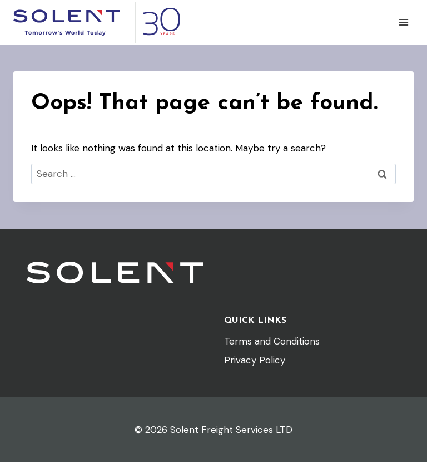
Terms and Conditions (272, 341)
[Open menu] (403, 22)
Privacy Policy (254, 360)
